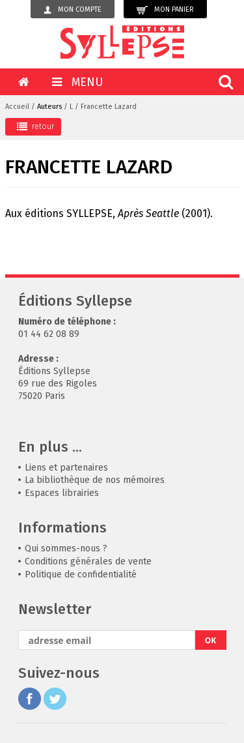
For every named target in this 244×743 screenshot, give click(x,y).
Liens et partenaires (66, 467)
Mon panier (165, 10)
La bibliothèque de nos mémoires (95, 480)
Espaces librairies (62, 493)
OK (211, 640)
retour (35, 126)
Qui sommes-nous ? (66, 548)
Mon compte (73, 9)
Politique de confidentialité (81, 574)
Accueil (17, 106)
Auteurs (49, 106)
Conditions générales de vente (88, 561)
